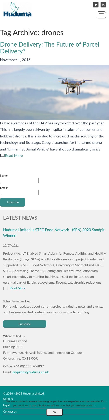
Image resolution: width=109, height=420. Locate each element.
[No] (104, 408)
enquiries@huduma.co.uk (31, 372)
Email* (19, 190)
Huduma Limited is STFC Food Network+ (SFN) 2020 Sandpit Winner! (53, 232)
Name (19, 178)
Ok (54, 412)
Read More (14, 155)
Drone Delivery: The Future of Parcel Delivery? (49, 47)
